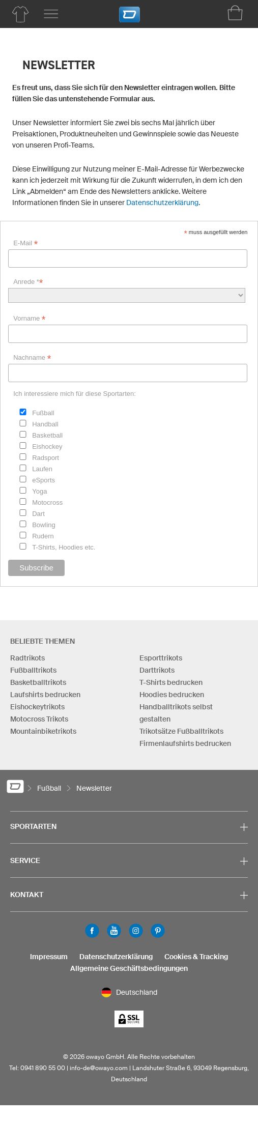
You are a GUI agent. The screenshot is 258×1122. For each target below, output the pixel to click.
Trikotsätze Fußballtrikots (181, 731)
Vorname (29, 318)
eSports (43, 480)
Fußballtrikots (33, 670)
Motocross (47, 502)
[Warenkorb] (235, 12)
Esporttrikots (160, 658)
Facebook (92, 930)
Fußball (43, 413)
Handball (45, 424)
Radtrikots (27, 658)
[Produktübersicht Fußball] (20, 14)
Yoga (39, 491)
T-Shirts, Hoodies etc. (63, 547)
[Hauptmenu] (51, 14)
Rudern (43, 536)
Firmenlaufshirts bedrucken (185, 743)
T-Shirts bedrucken (171, 682)
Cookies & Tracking (196, 957)
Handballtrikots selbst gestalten (176, 713)
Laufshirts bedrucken (45, 695)
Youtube (114, 930)
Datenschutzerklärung (162, 202)
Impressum (49, 957)
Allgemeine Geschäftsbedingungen (129, 968)
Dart (38, 513)
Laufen (42, 469)
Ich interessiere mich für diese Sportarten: (74, 393)
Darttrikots (157, 670)
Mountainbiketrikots (43, 731)
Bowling (43, 525)
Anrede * (28, 281)
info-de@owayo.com (99, 1068)
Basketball (47, 435)
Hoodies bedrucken (171, 695)
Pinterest (158, 930)
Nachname (32, 357)
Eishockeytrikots (37, 707)
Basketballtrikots (38, 682)
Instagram (136, 930)
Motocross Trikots (39, 719)
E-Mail (25, 243)
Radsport (45, 458)
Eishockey (47, 446)
